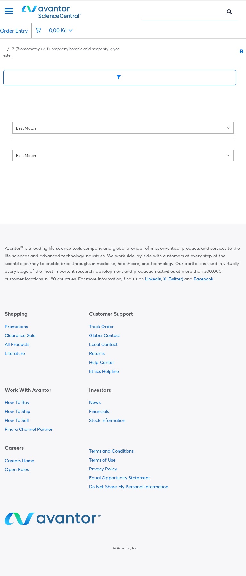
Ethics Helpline (104, 371)
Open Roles (17, 469)
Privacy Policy (103, 469)
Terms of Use (102, 460)
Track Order (101, 326)
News (95, 402)
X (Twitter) (173, 278)
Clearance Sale (20, 335)
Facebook (203, 278)
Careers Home (19, 460)
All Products (17, 344)
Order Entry (14, 31)
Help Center (101, 362)
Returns (97, 353)
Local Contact (103, 344)
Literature (15, 353)
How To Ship (17, 411)
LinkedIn (153, 278)
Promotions (16, 326)
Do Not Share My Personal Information (128, 487)
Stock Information (107, 420)
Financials (99, 411)
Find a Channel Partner (29, 429)
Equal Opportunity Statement (119, 478)
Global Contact (104, 335)
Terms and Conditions (111, 451)
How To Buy (17, 402)
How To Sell (17, 420)
